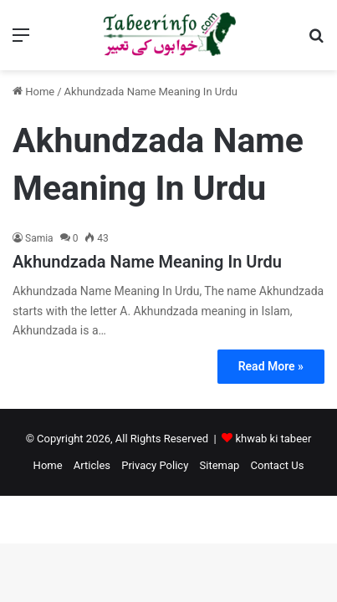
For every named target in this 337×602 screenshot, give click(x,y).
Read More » (271, 366)
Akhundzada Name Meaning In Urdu (147, 262)
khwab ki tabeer (273, 438)
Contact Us (277, 465)
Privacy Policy (154, 465)
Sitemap (220, 465)
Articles (92, 465)
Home (33, 91)
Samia (39, 238)
